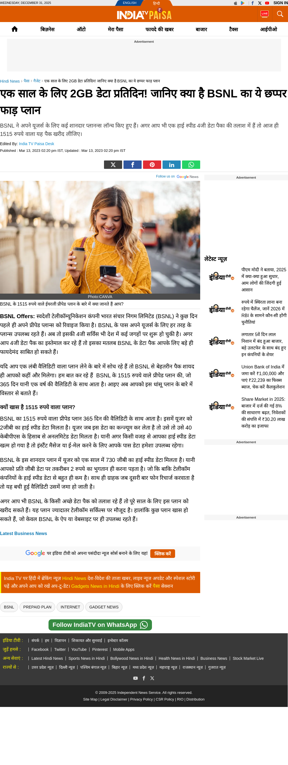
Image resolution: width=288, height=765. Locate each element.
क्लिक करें (162, 553)
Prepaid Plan (37, 607)
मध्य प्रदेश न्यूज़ (143, 667)
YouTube (79, 649)
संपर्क (35, 640)
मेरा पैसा (115, 29)
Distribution (196, 699)
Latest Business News (23, 533)
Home (14, 28)
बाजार (201, 29)
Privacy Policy (141, 699)
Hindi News (74, 578)
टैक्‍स (233, 29)
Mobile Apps (123, 649)
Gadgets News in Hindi (95, 586)
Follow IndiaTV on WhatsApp (99, 625)
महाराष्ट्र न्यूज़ (168, 667)
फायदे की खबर (159, 29)
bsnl (9, 607)
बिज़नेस (47, 29)
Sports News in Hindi (87, 658)
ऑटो (81, 29)
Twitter (60, 649)
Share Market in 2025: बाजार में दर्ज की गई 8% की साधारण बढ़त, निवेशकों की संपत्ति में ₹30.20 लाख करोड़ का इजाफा (263, 412)
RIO (180, 699)
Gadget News (103, 607)
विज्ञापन (60, 640)
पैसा (156, 586)
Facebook (40, 649)
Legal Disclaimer (113, 699)
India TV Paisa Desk (36, 144)
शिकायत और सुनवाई (87, 640)
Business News (213, 658)
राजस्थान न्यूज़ (193, 667)
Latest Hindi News (47, 658)
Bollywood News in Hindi (131, 658)
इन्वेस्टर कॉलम (118, 640)
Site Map (90, 699)
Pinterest (100, 649)
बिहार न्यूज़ (119, 667)
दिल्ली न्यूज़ (67, 667)
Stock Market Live (248, 658)
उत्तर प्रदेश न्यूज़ (43, 667)
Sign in (281, 3)
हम (47, 640)
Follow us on (177, 175)
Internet (70, 607)
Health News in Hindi (177, 658)
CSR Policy (165, 699)
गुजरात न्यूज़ (217, 667)
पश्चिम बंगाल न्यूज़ (93, 667)
